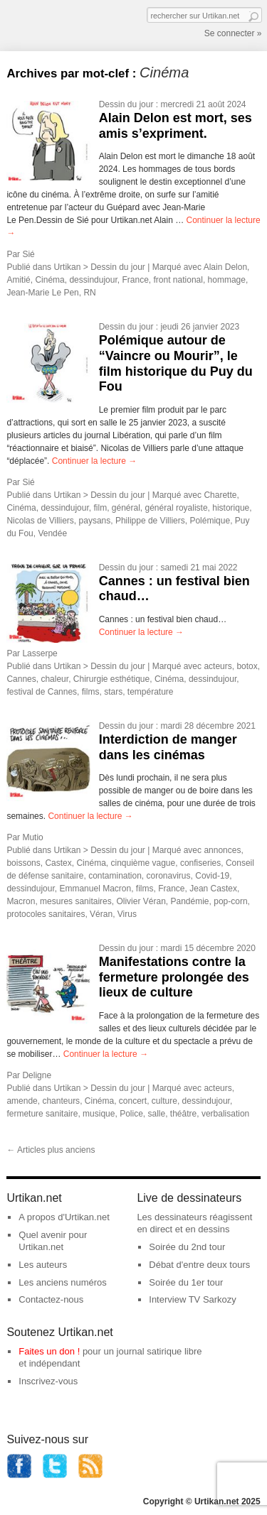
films (91, 692)
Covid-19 (212, 876)
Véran (101, 914)
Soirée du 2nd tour (187, 1247)
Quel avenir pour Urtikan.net (53, 1240)
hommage (227, 280)
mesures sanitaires (76, 901)
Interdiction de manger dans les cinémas (168, 747)
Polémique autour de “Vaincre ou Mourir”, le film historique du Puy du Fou (176, 363)
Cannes (21, 679)
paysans (95, 521)
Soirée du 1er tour (186, 1282)
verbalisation (225, 1114)
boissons (23, 863)
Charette (220, 495)
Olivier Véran (140, 901)
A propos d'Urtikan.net (64, 1217)
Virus (127, 914)
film (100, 508)
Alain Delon (225, 267)
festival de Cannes (41, 692)
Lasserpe (39, 653)
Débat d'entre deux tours (199, 1264)
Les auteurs (43, 1264)
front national (178, 280)
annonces (222, 850)
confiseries (200, 863)
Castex (58, 863)
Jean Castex (213, 889)
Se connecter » (233, 33)
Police (131, 1114)
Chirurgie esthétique (111, 679)
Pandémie (189, 901)
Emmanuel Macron (95, 889)
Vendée (52, 533)
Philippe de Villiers (150, 521)
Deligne (36, 1075)
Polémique (209, 521)
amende (21, 1101)
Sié (28, 254)
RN (89, 293)
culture (164, 1101)
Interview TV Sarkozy (192, 1299)
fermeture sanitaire (42, 1114)
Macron (20, 901)
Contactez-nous (51, 1299)
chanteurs (61, 1101)
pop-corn (230, 901)
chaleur (54, 679)
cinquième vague (142, 863)
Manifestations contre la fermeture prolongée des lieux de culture (174, 977)
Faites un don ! (49, 1351)
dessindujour (93, 280)
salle (156, 1114)
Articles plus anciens (50, 1150)
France (135, 280)
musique (99, 1114)
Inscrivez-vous (48, 1381)
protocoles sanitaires (45, 914)
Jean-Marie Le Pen (42, 293)
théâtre (183, 1114)
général (126, 508)
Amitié (18, 280)
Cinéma (49, 280)
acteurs (217, 666)
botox (246, 666)
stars (113, 692)
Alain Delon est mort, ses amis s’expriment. (175, 126)
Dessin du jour (126, 104)
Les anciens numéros (63, 1282)
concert (133, 1101)
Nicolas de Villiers (39, 521)
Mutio (32, 837)
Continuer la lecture (94, 461)
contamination (115, 876)
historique (230, 508)
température (150, 692)
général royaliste (176, 508)
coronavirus (169, 876)
